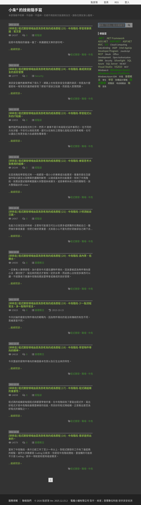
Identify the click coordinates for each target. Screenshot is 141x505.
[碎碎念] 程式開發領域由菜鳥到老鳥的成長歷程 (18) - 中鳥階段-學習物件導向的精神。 (50, 348)
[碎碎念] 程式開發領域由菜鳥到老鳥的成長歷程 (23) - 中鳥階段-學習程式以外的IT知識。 (50, 114)
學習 (110, 79)
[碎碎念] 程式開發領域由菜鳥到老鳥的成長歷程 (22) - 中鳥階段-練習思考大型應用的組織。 (50, 162)
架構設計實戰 (121, 79)
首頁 (106, 2)
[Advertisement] (115, 109)
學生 (104, 79)
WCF (126, 66)
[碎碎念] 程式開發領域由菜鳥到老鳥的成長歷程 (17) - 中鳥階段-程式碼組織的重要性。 (50, 389)
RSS (117, 2)
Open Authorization (122, 57)
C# (106, 44)
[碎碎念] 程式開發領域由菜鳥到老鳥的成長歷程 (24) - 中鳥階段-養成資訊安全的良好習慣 (50, 70)
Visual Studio (105, 66)
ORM (100, 60)
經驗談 (38, 35)
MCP (100, 54)
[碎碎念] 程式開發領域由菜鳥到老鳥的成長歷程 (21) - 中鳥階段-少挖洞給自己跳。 (50, 213)
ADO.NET (103, 41)
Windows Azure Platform (113, 73)
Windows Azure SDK (107, 76)
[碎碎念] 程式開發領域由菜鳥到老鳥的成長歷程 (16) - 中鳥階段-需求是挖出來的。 (50, 437)
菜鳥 (104, 86)
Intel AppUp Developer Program (115, 49)
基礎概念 (39, 262)
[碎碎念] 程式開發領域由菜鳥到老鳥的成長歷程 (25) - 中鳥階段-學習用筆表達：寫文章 (50, 29)
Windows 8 (103, 70)
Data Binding (104, 47)
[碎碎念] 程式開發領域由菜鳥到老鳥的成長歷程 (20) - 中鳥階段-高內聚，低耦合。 (50, 257)
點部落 (94, 2)
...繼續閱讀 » (15, 49)
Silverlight (119, 60)
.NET (101, 38)
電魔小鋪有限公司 (79, 500)
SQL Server (112, 63)
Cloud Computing (118, 44)
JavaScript (125, 51)
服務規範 (13, 500)
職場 (84, 54)
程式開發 (75, 54)
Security (39, 75)
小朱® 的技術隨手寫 (25, 10)
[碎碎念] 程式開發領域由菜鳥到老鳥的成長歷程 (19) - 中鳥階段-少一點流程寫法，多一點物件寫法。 (50, 304)
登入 (127, 2)
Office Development (108, 56)
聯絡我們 (27, 500)
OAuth (108, 54)
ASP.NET (115, 41)
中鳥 (90, 54)
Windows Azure (120, 70)
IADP (114, 47)
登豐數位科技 (111, 500)
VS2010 (118, 66)
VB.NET (123, 63)
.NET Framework (115, 38)
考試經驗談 (121, 83)
